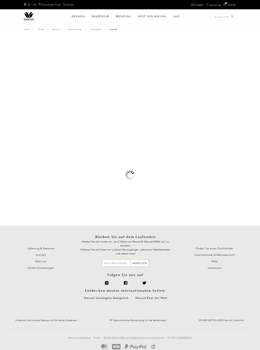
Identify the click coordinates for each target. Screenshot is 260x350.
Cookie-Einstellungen (41, 267)
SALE (176, 16)
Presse (97, 337)
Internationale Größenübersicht (215, 254)
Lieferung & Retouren (41, 248)
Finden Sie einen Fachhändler (214, 248)
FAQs (215, 261)
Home (26, 29)
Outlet (41, 29)
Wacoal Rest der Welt (151, 298)
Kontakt (41, 254)
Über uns (41, 261)
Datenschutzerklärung (79, 337)
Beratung (123, 16)
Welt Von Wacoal (152, 16)
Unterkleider (95, 29)
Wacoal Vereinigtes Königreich (106, 298)
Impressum (215, 267)
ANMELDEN (139, 263)
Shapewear (100, 16)
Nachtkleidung (74, 29)
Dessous (78, 16)
